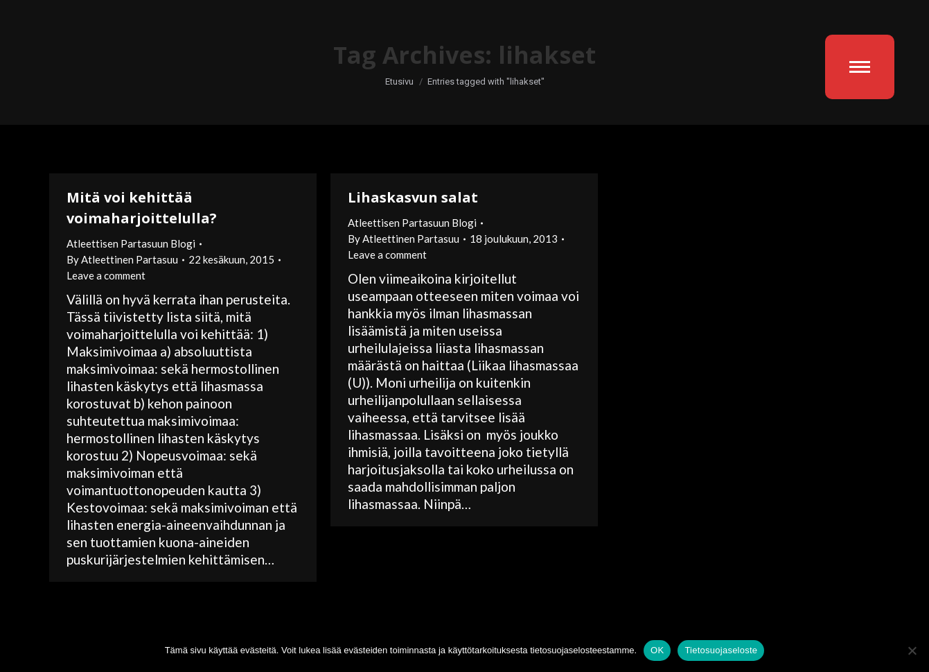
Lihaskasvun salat (413, 197)
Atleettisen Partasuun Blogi (131, 243)
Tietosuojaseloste (720, 650)
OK (657, 650)
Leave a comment (106, 275)
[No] (912, 650)
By (122, 259)
